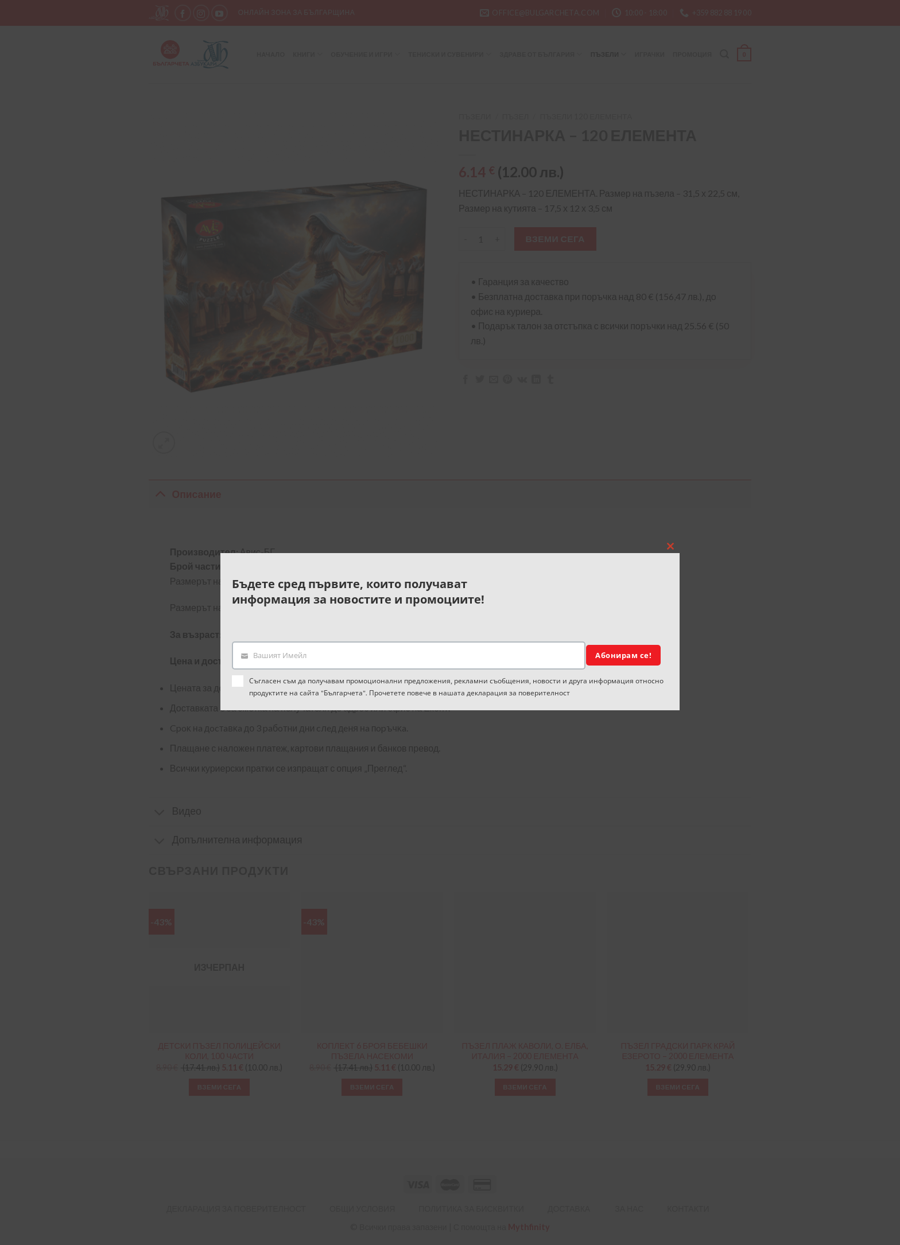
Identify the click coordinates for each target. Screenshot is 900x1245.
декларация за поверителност (518, 693)
